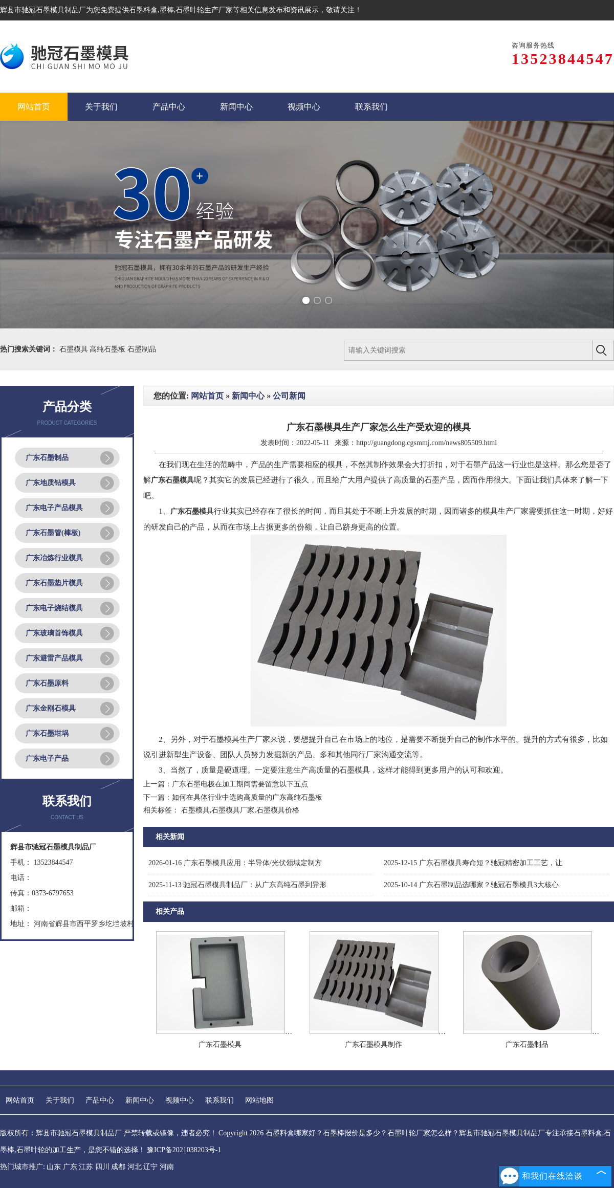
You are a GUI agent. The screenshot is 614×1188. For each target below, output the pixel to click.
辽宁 (150, 1167)
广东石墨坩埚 (47, 733)
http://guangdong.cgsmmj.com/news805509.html (426, 443)
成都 (118, 1167)
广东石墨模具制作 (373, 1044)
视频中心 (179, 1100)
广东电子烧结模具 (54, 608)
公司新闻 (289, 395)
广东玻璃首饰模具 (54, 633)
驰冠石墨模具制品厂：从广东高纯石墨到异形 (237, 885)
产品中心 (99, 1100)
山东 (54, 1167)
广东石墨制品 (47, 457)
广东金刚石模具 (51, 708)
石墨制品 (141, 349)
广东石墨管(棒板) (53, 533)
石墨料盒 (143, 10)
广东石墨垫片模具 (54, 583)
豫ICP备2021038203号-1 (184, 1150)
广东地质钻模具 (51, 483)
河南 (167, 1167)
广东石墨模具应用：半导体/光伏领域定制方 (235, 863)
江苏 (86, 1167)
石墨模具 (74, 349)
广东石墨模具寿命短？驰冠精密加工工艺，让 (473, 863)
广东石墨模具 (220, 1044)
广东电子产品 (47, 758)
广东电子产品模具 (54, 508)
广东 (70, 1167)
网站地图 (259, 1100)
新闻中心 (248, 395)
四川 (102, 1167)
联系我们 (219, 1100)
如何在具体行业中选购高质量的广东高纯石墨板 (247, 797)
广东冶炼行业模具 (54, 558)
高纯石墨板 (108, 349)
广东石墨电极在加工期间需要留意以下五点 (240, 784)
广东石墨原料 (47, 683)
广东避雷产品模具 (54, 658)
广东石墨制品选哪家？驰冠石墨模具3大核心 (471, 885)
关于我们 (60, 1100)
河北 (134, 1167)
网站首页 (207, 395)
